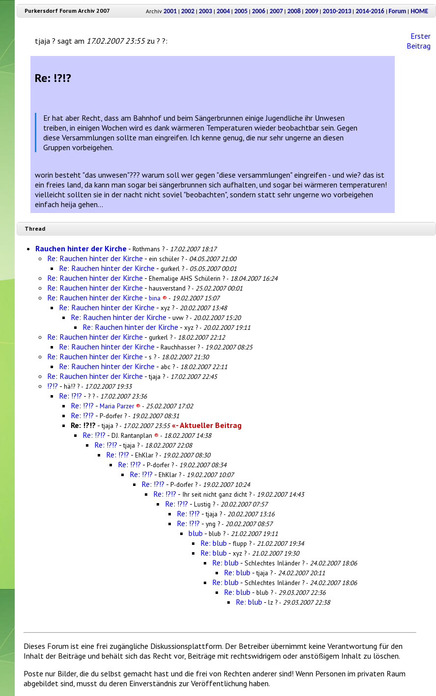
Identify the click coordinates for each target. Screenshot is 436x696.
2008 (293, 11)
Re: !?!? (70, 396)
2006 (258, 11)
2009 (311, 11)
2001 (170, 11)
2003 (205, 11)
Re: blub (213, 543)
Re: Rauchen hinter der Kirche (95, 258)
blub (196, 533)
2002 (187, 11)
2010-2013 (337, 11)
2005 (240, 11)
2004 (223, 11)
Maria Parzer (120, 406)
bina (158, 298)
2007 (276, 11)
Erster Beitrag (419, 41)
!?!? (52, 386)
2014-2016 (369, 11)
